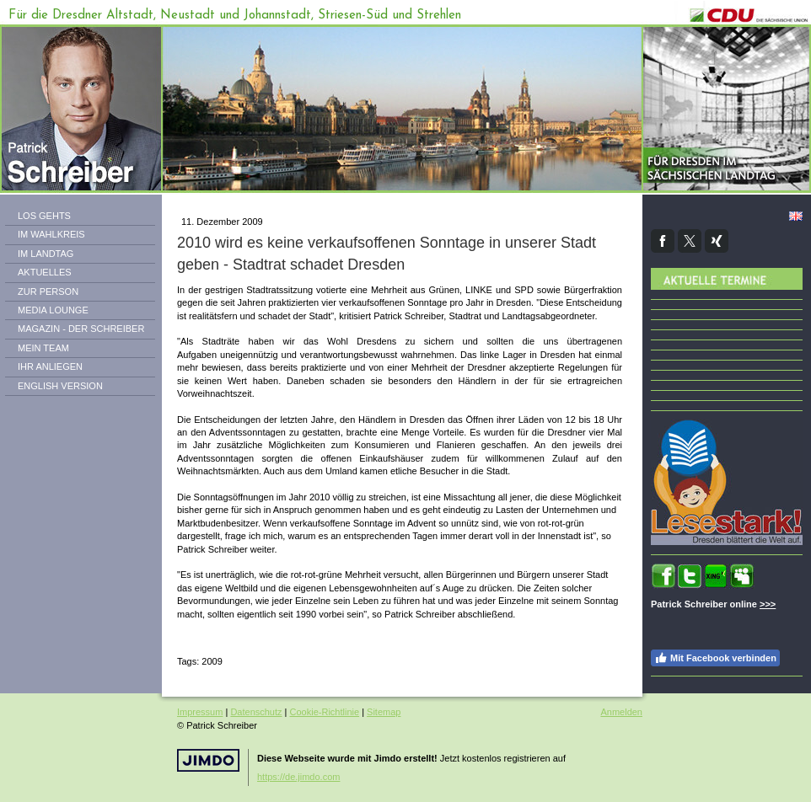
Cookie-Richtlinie (325, 712)
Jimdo (208, 760)
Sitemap (383, 712)
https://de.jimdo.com (298, 777)
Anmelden (621, 712)
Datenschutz (256, 712)
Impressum (200, 712)
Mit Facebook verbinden (715, 658)
